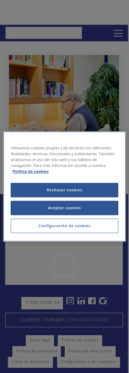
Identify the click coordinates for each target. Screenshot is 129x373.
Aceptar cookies (64, 208)
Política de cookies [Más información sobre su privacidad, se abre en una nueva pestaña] (30, 171)
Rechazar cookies (65, 190)
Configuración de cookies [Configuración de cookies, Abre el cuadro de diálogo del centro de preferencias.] (64, 225)
